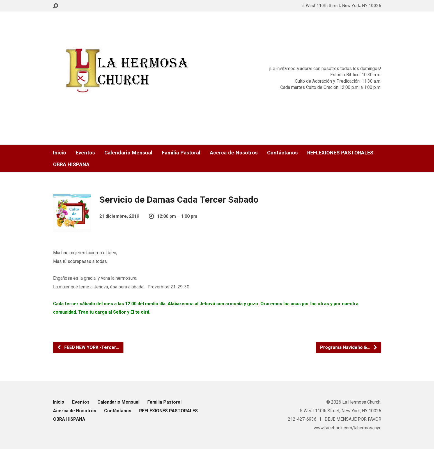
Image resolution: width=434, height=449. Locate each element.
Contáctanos (282, 152)
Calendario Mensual (128, 152)
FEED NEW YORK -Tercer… (88, 347)
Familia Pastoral (181, 152)
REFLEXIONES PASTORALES (340, 152)
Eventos (85, 152)
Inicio (59, 152)
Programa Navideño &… (349, 347)
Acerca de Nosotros (234, 152)
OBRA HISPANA (71, 164)
